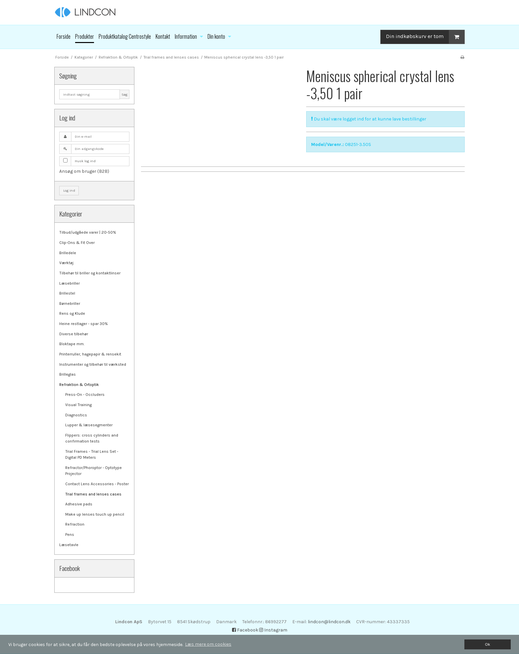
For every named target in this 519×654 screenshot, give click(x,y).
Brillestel (67, 293)
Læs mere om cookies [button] (208, 644)
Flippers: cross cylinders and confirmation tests (91, 438)
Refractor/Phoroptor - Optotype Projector (93, 470)
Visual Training (78, 404)
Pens (69, 534)
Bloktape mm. (71, 344)
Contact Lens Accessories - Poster (97, 484)
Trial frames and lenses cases (93, 494)
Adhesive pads (78, 504)
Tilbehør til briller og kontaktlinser (89, 273)
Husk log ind (85, 161)
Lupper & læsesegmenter (89, 425)
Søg (124, 94)
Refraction (74, 524)
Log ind (69, 190)
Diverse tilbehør (73, 334)
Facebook (245, 630)
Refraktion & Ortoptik (79, 384)
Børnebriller (69, 303)
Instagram (273, 630)
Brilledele (67, 253)
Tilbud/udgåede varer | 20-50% (87, 232)
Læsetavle (68, 544)
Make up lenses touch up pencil (94, 514)
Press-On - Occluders (85, 394)
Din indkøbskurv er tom (425, 37)
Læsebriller (69, 283)
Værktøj (66, 262)
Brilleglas (67, 374)
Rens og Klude (72, 313)
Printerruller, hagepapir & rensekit (90, 354)
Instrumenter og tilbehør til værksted (92, 364)
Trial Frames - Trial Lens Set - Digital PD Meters (91, 454)
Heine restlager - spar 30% (83, 323)
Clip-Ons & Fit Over (77, 242)
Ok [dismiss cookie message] (487, 644)
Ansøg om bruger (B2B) (84, 171)
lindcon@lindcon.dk (329, 622)
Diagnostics (76, 415)
